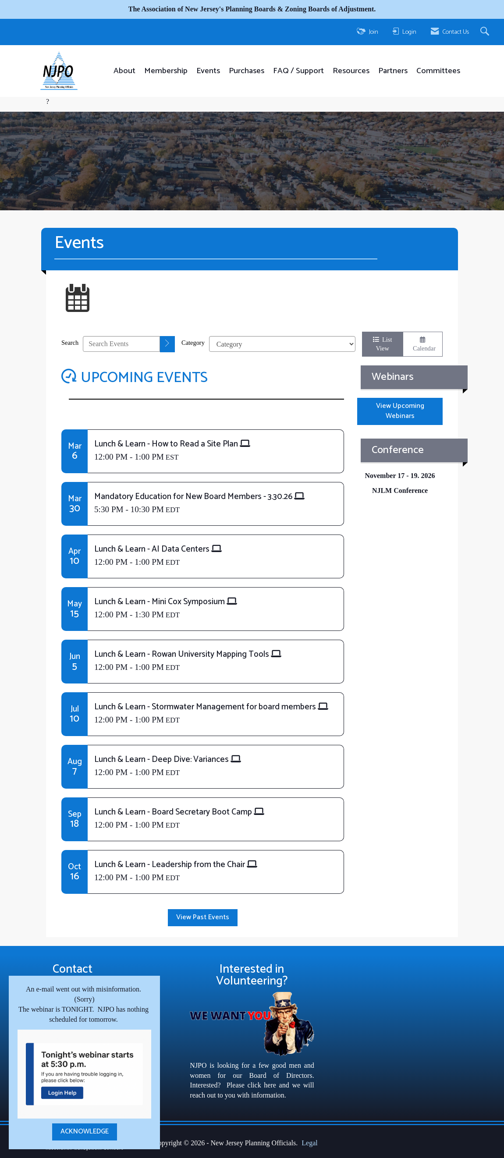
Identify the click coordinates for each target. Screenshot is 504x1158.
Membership (166, 71)
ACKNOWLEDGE (84, 1131)
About (124, 71)
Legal (309, 1143)
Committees (438, 71)
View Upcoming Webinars (400, 411)
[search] (167, 344)
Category (193, 342)
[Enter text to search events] (121, 344)
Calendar (423, 344)
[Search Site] (485, 32)
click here (262, 1085)
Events (208, 71)
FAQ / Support (298, 71)
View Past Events (202, 917)
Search (69, 342)
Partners (393, 71)
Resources (351, 71)
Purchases (246, 71)
